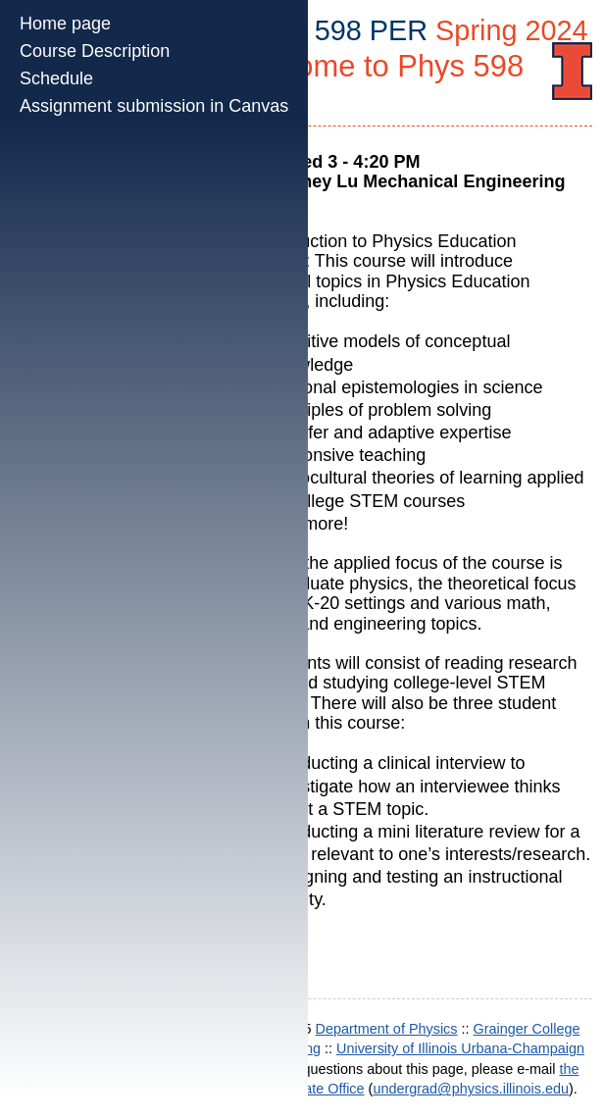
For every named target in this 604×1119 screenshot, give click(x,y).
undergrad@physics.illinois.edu (471, 1088)
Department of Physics (387, 1029)
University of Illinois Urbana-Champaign (460, 1048)
